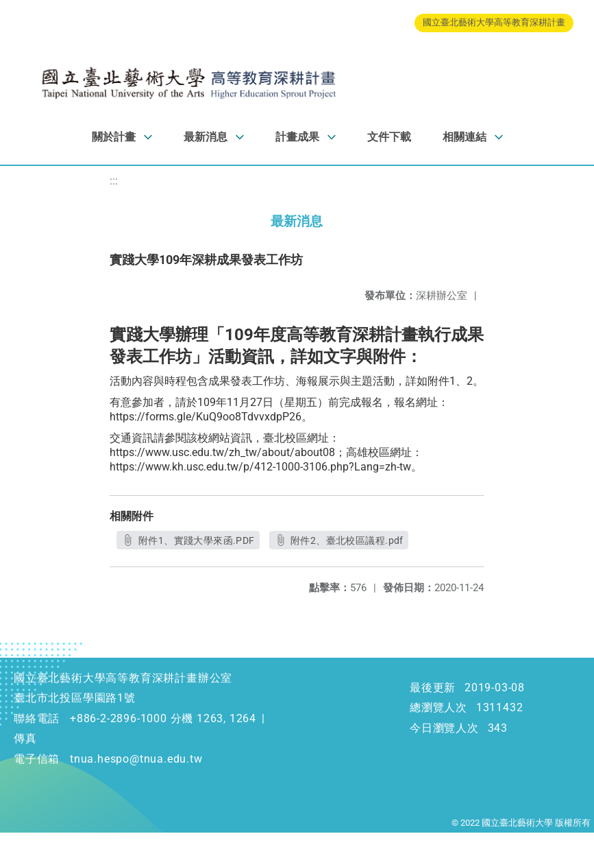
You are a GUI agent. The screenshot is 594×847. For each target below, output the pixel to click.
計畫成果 (297, 136)
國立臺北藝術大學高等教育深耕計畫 (494, 22)
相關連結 (464, 136)
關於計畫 (114, 136)
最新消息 (205, 136)
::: (114, 180)
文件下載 (389, 136)
